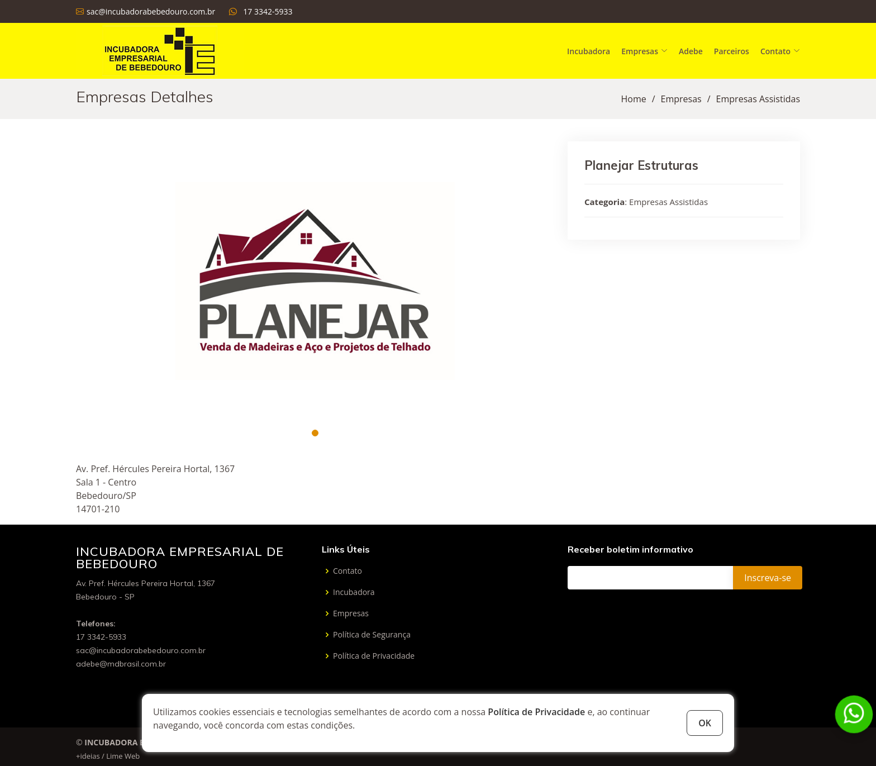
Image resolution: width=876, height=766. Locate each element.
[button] (315, 433)
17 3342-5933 (267, 11)
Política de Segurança (372, 635)
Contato (347, 571)
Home (633, 99)
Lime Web (123, 756)
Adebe (691, 51)
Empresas (681, 99)
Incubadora (588, 51)
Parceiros (731, 51)
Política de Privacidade (536, 712)
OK (704, 723)
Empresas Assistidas (758, 99)
